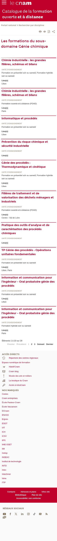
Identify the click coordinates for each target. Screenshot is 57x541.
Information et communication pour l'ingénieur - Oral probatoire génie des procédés (28, 281)
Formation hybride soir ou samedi (16, 326)
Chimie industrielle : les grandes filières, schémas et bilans (24, 62)
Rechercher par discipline (31, 25)
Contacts (11, 492)
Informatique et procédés (19, 118)
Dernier (49, 344)
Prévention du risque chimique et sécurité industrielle (25, 144)
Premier (11, 344)
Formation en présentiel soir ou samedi (19, 127)
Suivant (40, 344)
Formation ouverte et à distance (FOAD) (19, 103)
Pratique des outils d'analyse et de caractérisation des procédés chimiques (25, 229)
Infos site (46, 492)
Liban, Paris (7, 270)
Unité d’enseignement (12, 69)
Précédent (21, 344)
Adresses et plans (28, 492)
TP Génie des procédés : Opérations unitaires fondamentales (26, 252)
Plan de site (37, 495)
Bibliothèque (20, 495)
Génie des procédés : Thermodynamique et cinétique (24, 165)
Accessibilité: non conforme (28, 498)
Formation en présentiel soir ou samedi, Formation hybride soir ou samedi (27, 74)
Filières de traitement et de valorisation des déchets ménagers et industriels (28, 197)
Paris (4, 111)
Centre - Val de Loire (11, 218)
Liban (4, 84)
